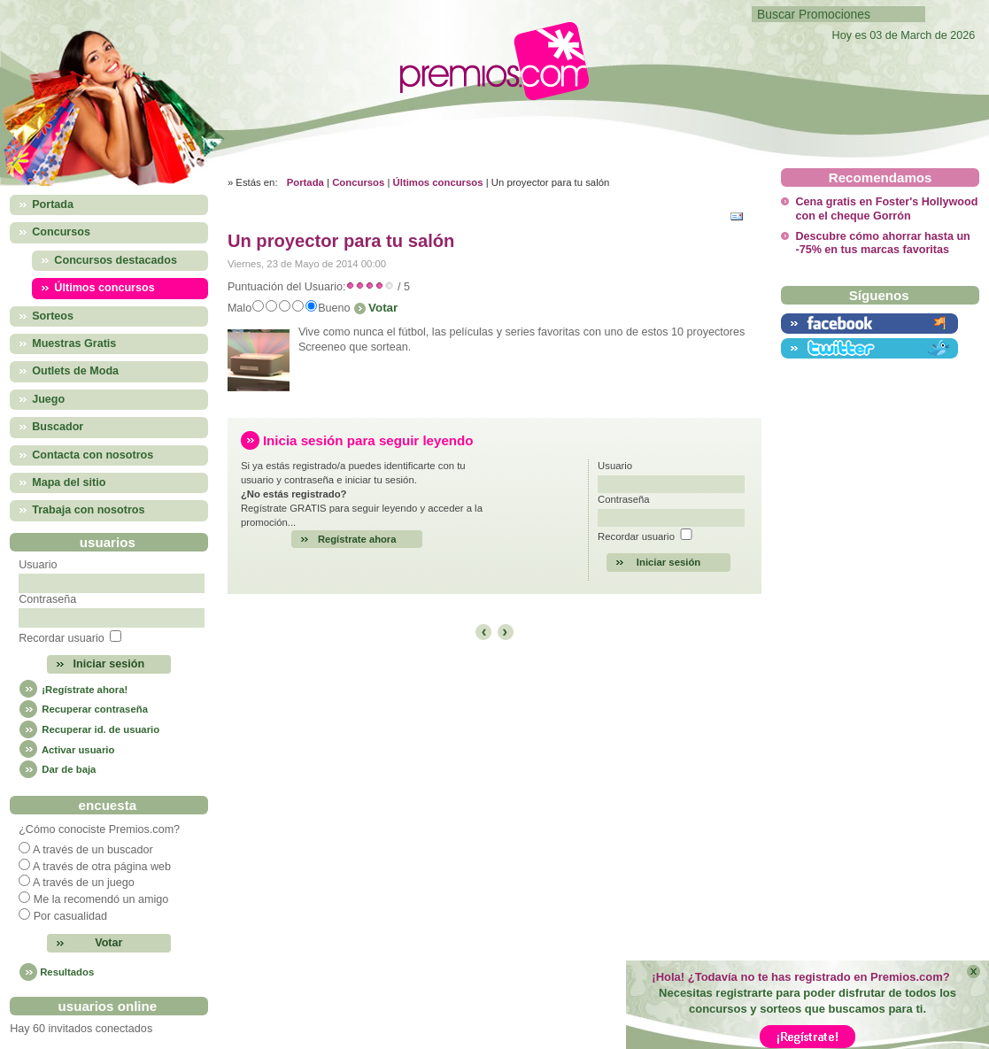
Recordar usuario (61, 638)
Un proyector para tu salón (341, 241)
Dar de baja (57, 769)
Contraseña (47, 599)
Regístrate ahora (357, 539)
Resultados (67, 972)
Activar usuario (66, 749)
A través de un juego (84, 882)
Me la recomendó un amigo (101, 899)
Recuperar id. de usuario (89, 729)
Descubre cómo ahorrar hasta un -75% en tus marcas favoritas (882, 243)
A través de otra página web (102, 866)
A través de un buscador (93, 850)
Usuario (38, 565)
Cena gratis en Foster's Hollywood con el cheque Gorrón (886, 208)
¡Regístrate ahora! (73, 689)
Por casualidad (70, 916)
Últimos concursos (438, 182)
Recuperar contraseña (83, 709)
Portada (305, 182)
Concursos (358, 182)
